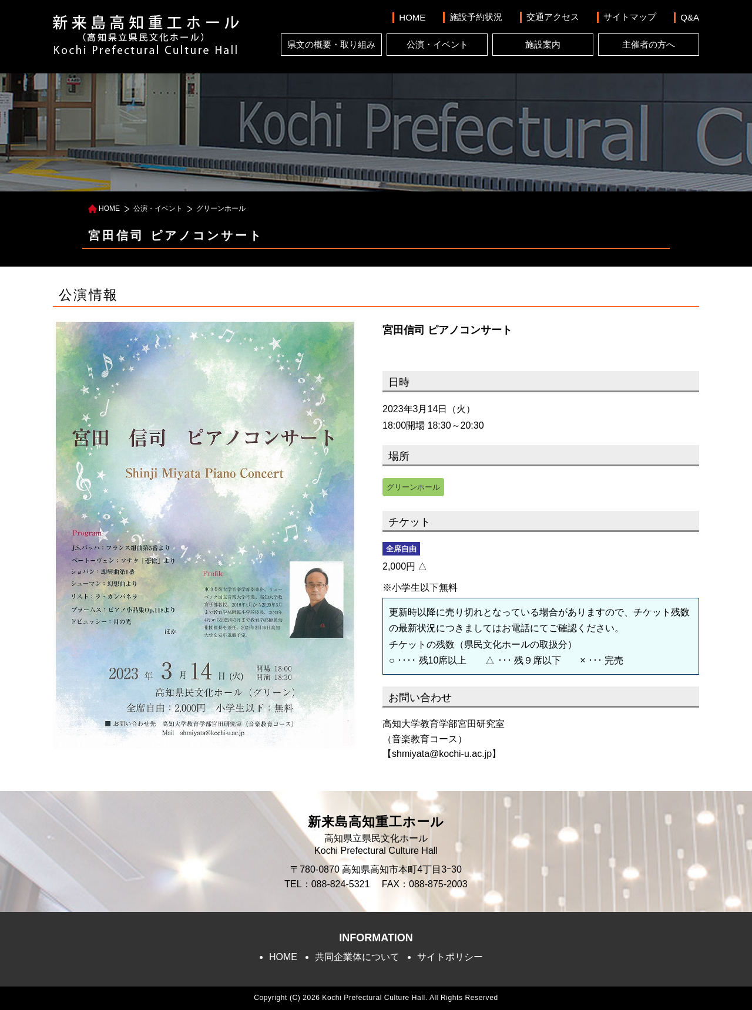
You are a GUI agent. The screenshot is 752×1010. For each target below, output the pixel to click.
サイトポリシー (450, 957)
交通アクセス (552, 17)
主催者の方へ (648, 44)
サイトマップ (629, 17)
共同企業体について (357, 957)
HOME (412, 17)
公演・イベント (437, 44)
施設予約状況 (475, 17)
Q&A (689, 17)
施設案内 (542, 44)
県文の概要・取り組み (331, 44)
